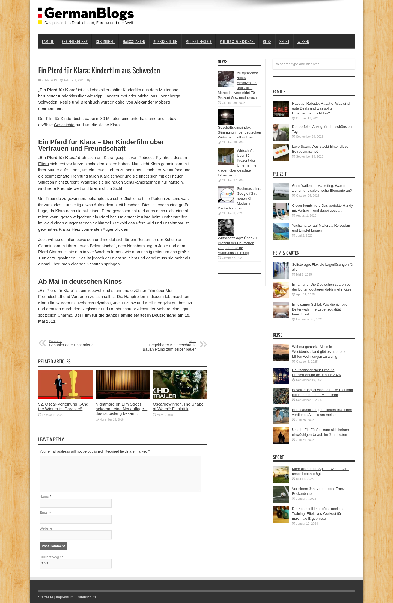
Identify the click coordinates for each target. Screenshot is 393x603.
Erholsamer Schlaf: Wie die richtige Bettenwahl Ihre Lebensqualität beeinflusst (319, 309)
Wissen (303, 41)
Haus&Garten (134, 41)
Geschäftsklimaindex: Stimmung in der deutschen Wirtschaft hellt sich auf (239, 132)
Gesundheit (105, 41)
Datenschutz (86, 597)
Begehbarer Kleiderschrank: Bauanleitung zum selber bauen (163, 345)
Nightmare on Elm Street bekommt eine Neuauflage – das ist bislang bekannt (121, 409)
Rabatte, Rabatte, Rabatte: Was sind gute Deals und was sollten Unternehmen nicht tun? (321, 108)
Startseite (45, 597)
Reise (267, 41)
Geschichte (64, 124)
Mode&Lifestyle (199, 41)
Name (44, 497)
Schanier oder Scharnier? (82, 343)
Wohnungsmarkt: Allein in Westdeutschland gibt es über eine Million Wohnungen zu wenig (319, 352)
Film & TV (51, 80)
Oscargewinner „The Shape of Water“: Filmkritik (178, 406)
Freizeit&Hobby (75, 41)
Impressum (65, 597)
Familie (48, 41)
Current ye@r (51, 557)
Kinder (67, 118)
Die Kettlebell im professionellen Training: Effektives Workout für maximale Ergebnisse (317, 514)
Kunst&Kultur (165, 41)
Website (46, 529)
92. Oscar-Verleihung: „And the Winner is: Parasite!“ (63, 406)
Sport (284, 41)
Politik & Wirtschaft (237, 41)
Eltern (43, 163)
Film (49, 118)
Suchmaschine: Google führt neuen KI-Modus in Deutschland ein (239, 198)
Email (44, 513)
